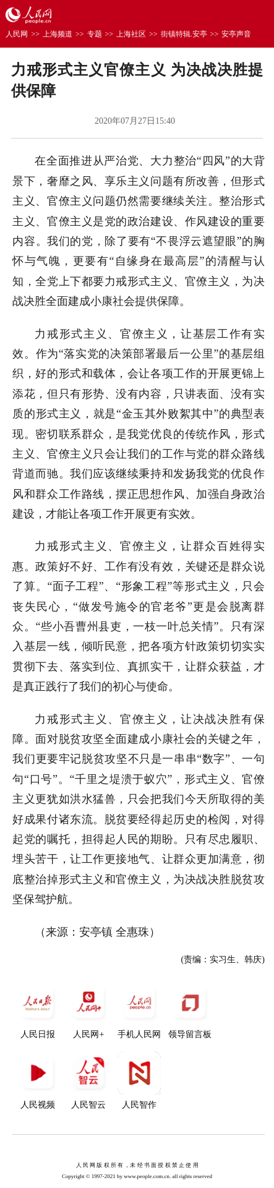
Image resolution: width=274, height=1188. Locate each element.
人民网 (17, 34)
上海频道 (57, 34)
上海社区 (131, 34)
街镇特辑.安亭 (184, 34)
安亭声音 (236, 34)
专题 (94, 34)
